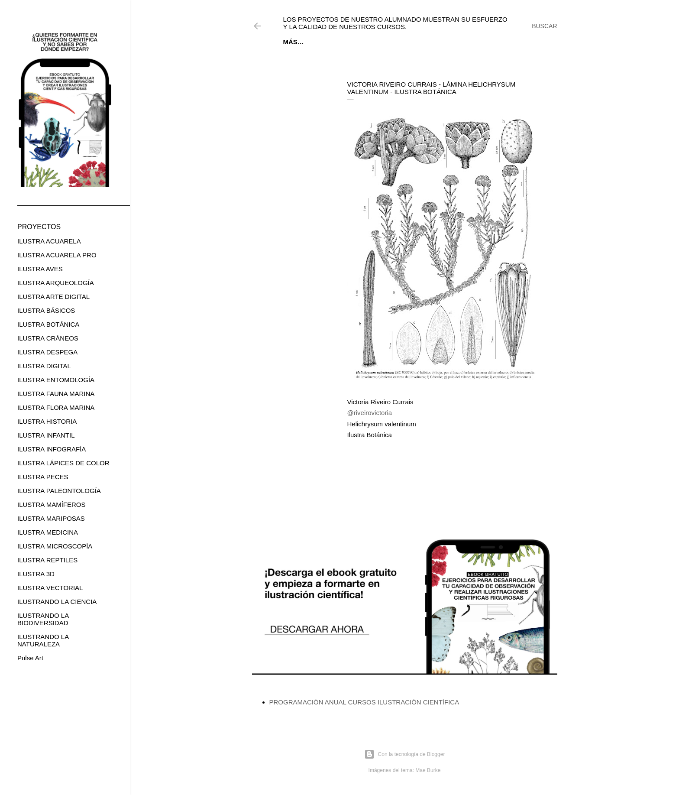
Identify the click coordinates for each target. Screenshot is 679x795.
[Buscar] (544, 26)
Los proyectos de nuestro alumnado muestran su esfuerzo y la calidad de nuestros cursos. (395, 23)
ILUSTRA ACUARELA (49, 241)
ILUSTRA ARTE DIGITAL (53, 296)
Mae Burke (427, 770)
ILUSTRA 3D (36, 574)
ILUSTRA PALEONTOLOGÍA (59, 490)
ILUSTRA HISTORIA (47, 421)
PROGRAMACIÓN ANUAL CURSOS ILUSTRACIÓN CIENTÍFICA (364, 702)
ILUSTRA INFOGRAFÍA (51, 449)
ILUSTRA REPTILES (47, 560)
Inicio (293, 41)
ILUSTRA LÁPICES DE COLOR (63, 463)
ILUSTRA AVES (40, 269)
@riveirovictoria (369, 412)
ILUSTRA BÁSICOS (46, 310)
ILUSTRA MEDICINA (47, 532)
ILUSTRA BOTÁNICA (48, 324)
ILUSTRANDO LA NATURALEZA (42, 640)
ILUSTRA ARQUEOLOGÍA (55, 282)
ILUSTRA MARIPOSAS (51, 518)
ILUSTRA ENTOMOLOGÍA (55, 379)
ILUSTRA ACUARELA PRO (57, 255)
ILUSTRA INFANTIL (46, 435)
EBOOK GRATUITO (337, 41)
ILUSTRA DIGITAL (44, 366)
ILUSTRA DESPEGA (47, 352)
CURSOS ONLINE (400, 41)
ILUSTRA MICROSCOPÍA (54, 546)
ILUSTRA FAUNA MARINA (55, 393)
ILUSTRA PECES (42, 476)
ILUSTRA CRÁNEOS (47, 338)
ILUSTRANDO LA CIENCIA (57, 601)
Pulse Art (30, 658)
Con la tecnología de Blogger (404, 754)
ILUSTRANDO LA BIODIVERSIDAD (42, 619)
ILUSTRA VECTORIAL (50, 587)
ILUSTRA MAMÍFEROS (51, 504)
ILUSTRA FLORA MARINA (55, 407)
